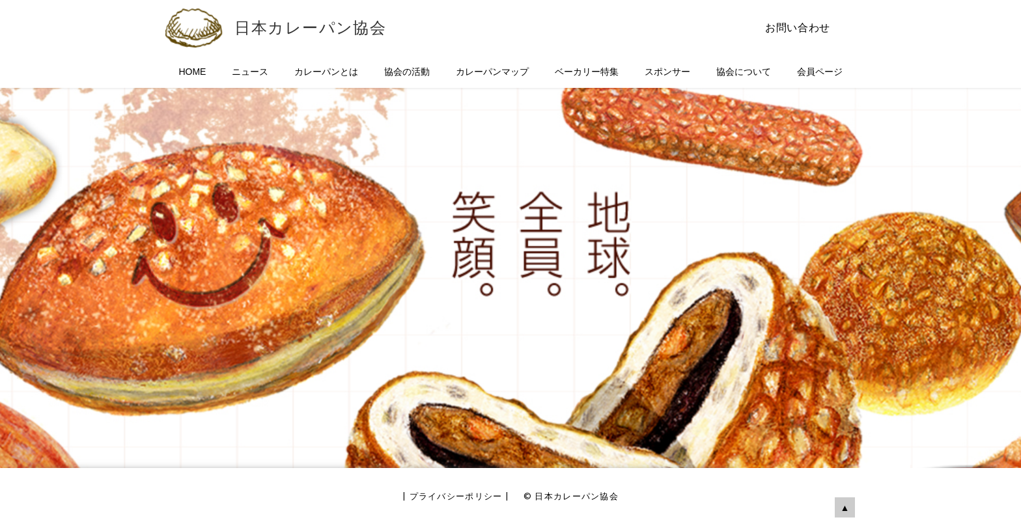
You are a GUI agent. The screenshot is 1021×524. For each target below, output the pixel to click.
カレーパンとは (326, 71)
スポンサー (667, 71)
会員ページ (820, 71)
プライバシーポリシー (456, 496)
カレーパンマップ (492, 71)
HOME (192, 71)
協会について (743, 71)
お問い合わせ (797, 27)
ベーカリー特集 (587, 71)
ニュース (250, 71)
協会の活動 (407, 71)
